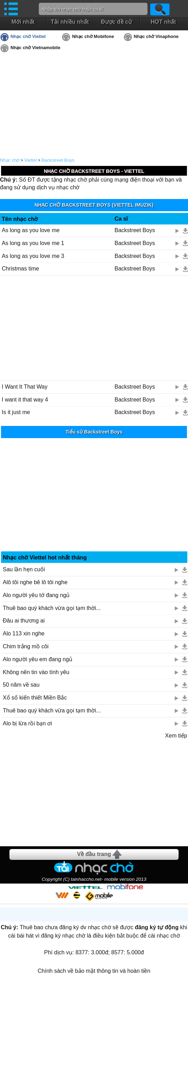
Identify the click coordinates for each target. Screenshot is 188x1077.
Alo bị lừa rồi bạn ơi (27, 723)
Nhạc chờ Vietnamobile (35, 47)
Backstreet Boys (58, 160)
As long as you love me (30, 230)
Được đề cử (116, 22)
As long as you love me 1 (33, 243)
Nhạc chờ (9, 160)
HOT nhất (163, 22)
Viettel (30, 160)
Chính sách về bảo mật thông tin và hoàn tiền (94, 971)
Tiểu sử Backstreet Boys (93, 432)
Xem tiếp (176, 736)
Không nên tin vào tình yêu (36, 672)
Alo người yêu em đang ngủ (37, 659)
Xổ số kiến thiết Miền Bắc (35, 698)
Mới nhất (23, 22)
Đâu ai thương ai (24, 621)
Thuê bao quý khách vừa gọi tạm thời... (52, 608)
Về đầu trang (94, 854)
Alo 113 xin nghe (23, 633)
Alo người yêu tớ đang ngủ (36, 595)
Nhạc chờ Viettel (28, 36)
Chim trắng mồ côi (26, 646)
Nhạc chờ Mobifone (93, 36)
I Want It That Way (25, 387)
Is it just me (16, 412)
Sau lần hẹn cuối (24, 569)
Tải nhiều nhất (70, 22)
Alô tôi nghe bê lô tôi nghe (35, 582)
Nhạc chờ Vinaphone (156, 36)
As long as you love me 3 (33, 256)
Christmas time (20, 269)
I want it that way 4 (25, 400)
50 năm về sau (21, 685)
